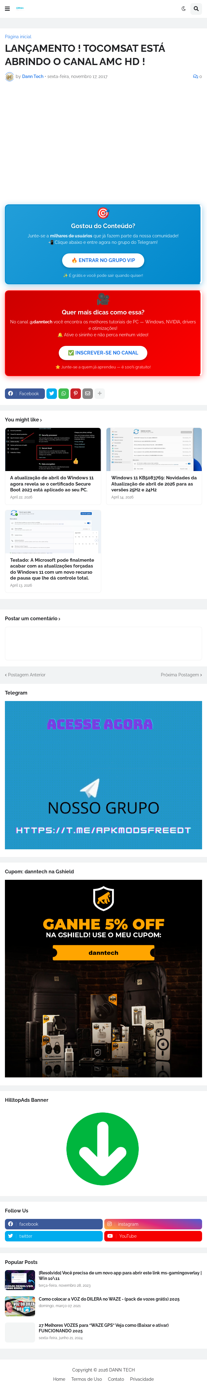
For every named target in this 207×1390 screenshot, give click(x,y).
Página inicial (18, 37)
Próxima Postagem (180, 674)
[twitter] (54, 1236)
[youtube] (153, 1236)
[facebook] (54, 1224)
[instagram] (153, 1224)
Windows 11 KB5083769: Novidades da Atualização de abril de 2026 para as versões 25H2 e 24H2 (154, 484)
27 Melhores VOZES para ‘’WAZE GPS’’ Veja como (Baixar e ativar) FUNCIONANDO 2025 (104, 1328)
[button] (7, 9)
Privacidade (142, 1379)
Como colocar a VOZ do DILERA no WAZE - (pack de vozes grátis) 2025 (109, 1299)
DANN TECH (122, 1369)
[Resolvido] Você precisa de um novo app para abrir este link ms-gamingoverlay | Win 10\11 (120, 1275)
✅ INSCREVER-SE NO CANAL (103, 353)
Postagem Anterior (27, 674)
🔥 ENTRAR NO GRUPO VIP (103, 260)
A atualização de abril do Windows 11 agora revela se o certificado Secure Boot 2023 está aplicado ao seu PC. (52, 484)
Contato (116, 1379)
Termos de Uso (86, 1379)
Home (59, 1379)
